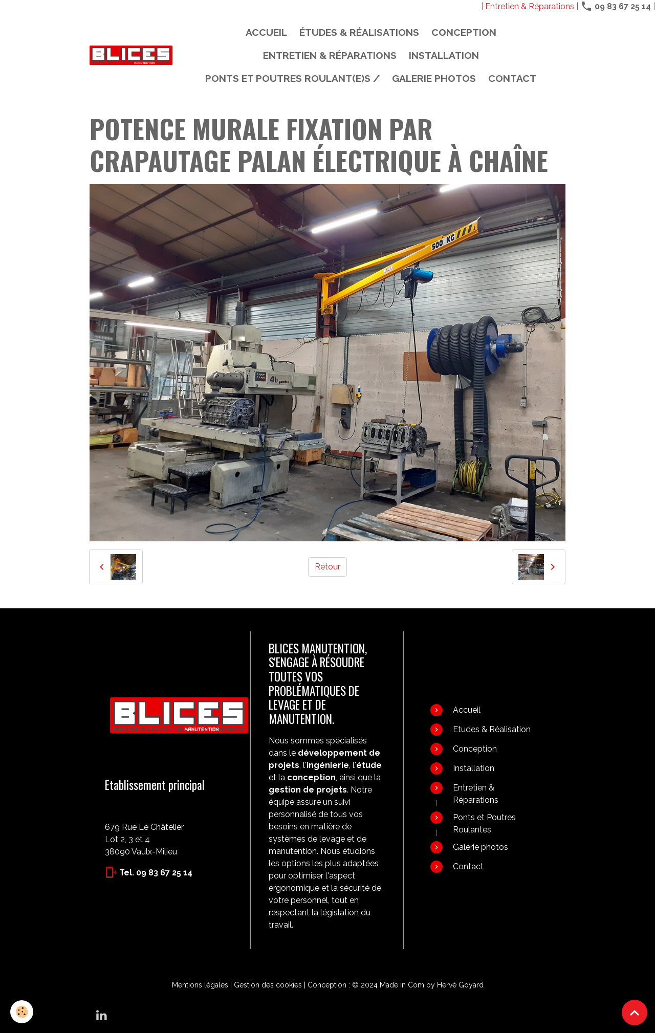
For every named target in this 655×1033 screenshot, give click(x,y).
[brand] (131, 55)
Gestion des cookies (268, 985)
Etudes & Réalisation (492, 729)
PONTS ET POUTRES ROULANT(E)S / (292, 78)
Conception (463, 32)
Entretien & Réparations (529, 6)
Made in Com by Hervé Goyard (432, 985)
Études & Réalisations (359, 32)
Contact (512, 78)
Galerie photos (434, 78)
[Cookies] (21, 1011)
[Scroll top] (634, 1012)
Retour (327, 567)
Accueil (266, 32)
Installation (444, 55)
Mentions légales (200, 985)
